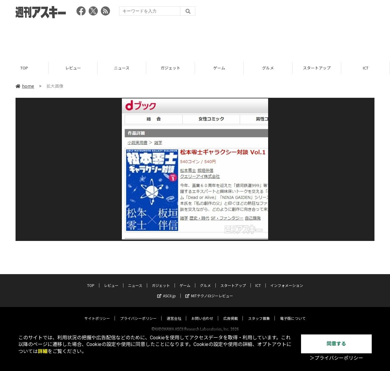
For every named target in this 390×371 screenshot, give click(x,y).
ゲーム (219, 68)
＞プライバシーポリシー (336, 358)
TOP (24, 68)
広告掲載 (230, 312)
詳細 (43, 351)
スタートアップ (317, 68)
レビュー (73, 68)
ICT (365, 68)
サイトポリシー (97, 312)
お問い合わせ (202, 312)
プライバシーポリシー (138, 312)
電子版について (293, 312)
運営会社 (174, 312)
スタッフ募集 (259, 312)
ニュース (121, 68)
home (25, 86)
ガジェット (170, 68)
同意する (336, 344)
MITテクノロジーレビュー (209, 289)
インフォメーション (286, 279)
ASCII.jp (166, 289)
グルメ (268, 68)
